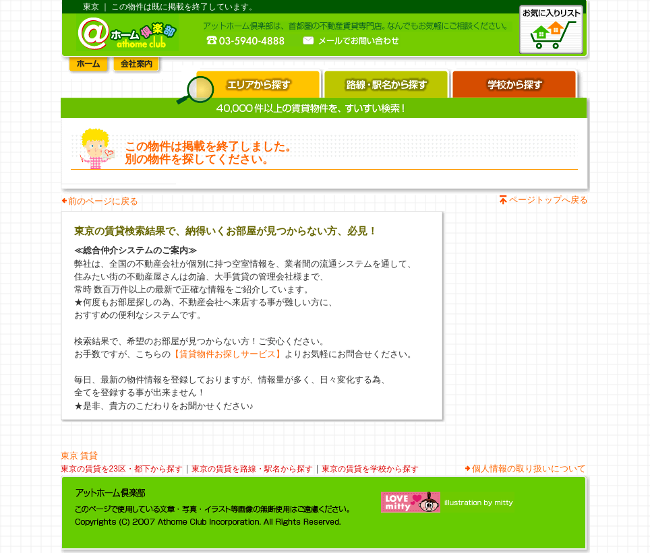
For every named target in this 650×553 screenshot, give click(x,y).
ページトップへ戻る (548, 200)
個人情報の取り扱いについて (529, 468)
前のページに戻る (103, 201)
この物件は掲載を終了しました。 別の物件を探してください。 (211, 153)
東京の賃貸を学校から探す (370, 469)
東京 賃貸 (79, 456)
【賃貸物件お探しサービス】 (228, 354)
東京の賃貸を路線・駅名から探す (252, 469)
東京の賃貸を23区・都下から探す (122, 469)
